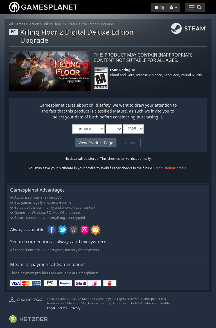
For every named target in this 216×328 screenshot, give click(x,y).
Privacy (75, 308)
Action (34, 24)
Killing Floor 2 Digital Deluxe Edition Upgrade (78, 24)
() (159, 7)
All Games (17, 24)
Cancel (131, 142)
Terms (62, 308)
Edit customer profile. (170, 168)
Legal (51, 308)
